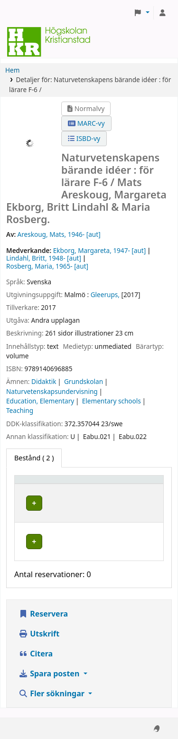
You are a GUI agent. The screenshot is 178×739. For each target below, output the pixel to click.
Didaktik (43, 381)
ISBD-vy (84, 138)
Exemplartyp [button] (40, 483)
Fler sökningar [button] (52, 703)
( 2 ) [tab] (34, 457)
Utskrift (39, 643)
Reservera (43, 623)
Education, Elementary (40, 400)
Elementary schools (111, 400)
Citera (36, 663)
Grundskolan (83, 381)
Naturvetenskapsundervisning (52, 391)
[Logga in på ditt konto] (162, 13)
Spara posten (50, 683)
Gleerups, (105, 294)
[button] (141, 13)
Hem (12, 70)
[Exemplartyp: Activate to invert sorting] (60, 483)
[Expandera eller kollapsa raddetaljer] (134, 512)
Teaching (19, 410)
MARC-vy (86, 123)
